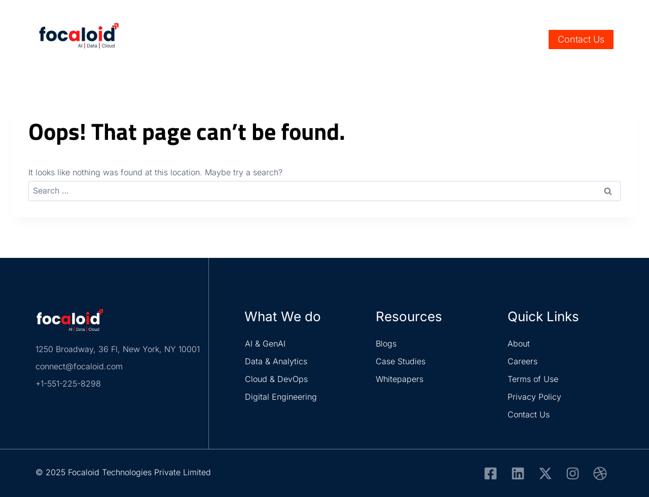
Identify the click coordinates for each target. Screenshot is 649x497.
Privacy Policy (534, 397)
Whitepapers (399, 379)
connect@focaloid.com (79, 366)
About (519, 343)
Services (280, 39)
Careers (577, 11)
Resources (444, 39)
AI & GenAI (265, 343)
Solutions (386, 39)
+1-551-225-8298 (68, 383)
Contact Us (581, 39)
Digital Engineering (281, 397)
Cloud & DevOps (276, 379)
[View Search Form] (534, 39)
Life (605, 11)
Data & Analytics (276, 361)
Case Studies (400, 361)
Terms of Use (533, 379)
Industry (332, 39)
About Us (496, 39)
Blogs (386, 343)
